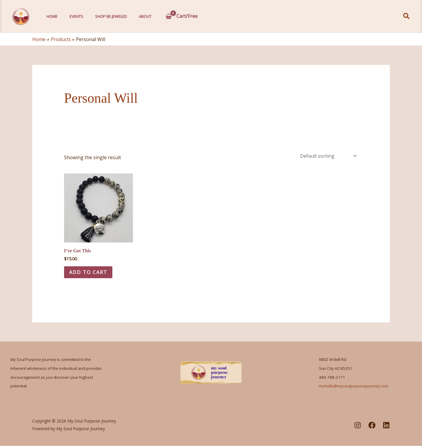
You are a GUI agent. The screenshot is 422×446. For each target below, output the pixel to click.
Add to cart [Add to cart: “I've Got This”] (89, 272)
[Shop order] (328, 156)
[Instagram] (357, 425)
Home (50, 16)
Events (72, 16)
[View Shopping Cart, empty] (170, 16)
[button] (406, 16)
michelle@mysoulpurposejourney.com (353, 386)
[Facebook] (372, 425)
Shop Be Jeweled (104, 16)
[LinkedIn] (386, 425)
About (134, 16)
